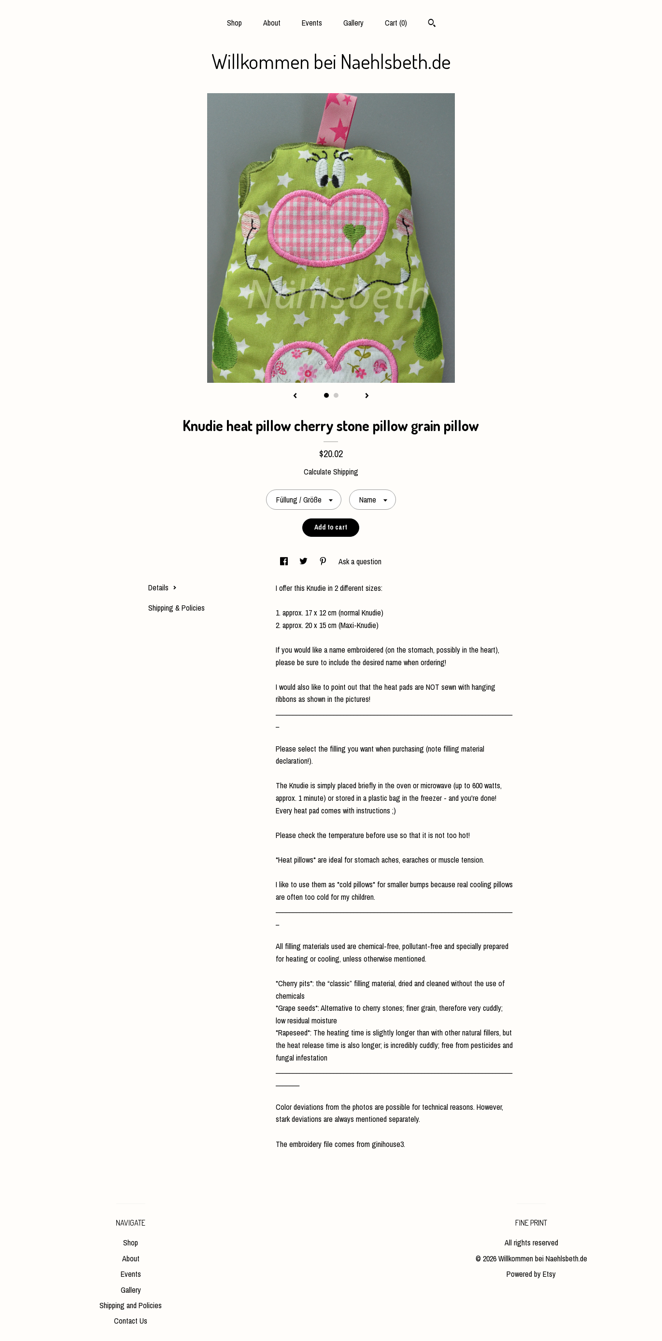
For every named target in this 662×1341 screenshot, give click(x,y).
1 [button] (326, 395)
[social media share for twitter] (304, 561)
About (272, 22)
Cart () (396, 22)
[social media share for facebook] (285, 561)
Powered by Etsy (531, 1274)
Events (312, 22)
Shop (234, 22)
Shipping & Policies (176, 607)
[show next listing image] (367, 396)
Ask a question (359, 561)
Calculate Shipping (331, 471)
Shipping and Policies (130, 1305)
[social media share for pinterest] (324, 561)
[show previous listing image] (295, 396)
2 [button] (336, 395)
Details (162, 587)
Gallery (353, 22)
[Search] (432, 24)
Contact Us (130, 1320)
